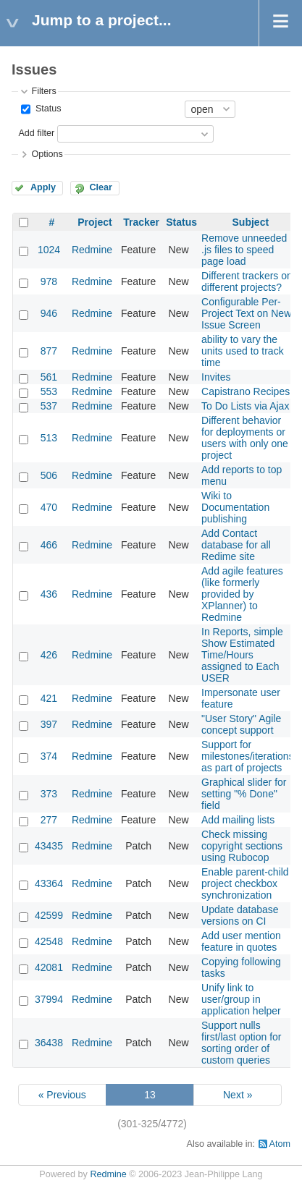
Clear (100, 187)
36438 (49, 1042)
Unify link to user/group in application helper (241, 999)
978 (49, 281)
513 (49, 438)
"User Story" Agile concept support (241, 724)
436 (49, 594)
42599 (49, 915)
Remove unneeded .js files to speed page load (244, 249)
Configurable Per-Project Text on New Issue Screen (246, 313)
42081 (49, 967)
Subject (250, 222)
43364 (49, 883)
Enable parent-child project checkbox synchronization (245, 883)
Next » (237, 1095)
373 (49, 794)
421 (49, 698)
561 (49, 377)
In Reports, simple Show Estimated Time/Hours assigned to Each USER (242, 655)
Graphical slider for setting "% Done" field (244, 793)
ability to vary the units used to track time (242, 351)
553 (49, 391)
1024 (49, 249)
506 (49, 475)
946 (49, 313)
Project (94, 222)
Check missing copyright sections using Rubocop (241, 845)
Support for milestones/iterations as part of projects (247, 756)
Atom (279, 1144)
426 (49, 655)
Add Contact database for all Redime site (236, 544)
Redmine (92, 249)
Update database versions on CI (240, 915)
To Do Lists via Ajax (245, 406)
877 (49, 351)
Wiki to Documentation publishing (235, 507)
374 (49, 756)
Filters (43, 91)
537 (49, 406)
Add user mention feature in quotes (241, 941)
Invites (215, 377)
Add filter (36, 133)
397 (49, 724)
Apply (43, 187)
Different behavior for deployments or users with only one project (244, 438)
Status (47, 108)
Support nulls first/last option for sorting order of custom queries (241, 1042)
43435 (49, 846)
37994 (49, 999)
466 (49, 545)
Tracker (141, 222)
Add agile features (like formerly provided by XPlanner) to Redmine (242, 594)
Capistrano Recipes (245, 391)
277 (49, 820)
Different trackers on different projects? (247, 281)
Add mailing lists (237, 820)
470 (49, 507)
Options (46, 154)
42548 (49, 941)
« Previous (62, 1095)
